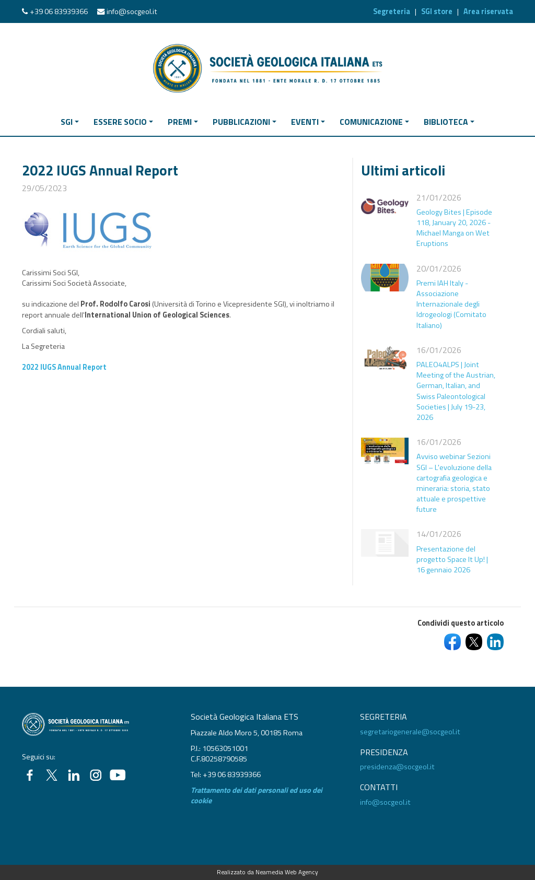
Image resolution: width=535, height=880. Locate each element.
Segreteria (391, 11)
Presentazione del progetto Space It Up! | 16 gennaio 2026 (452, 559)
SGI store (436, 11)
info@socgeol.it (132, 11)
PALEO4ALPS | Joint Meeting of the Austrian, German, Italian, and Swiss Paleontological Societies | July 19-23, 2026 (455, 391)
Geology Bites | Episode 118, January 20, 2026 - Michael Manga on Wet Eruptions (454, 227)
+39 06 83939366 (59, 11)
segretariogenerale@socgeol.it (410, 731)
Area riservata (488, 11)
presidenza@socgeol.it (397, 766)
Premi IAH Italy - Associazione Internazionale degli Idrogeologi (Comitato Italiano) (451, 304)
